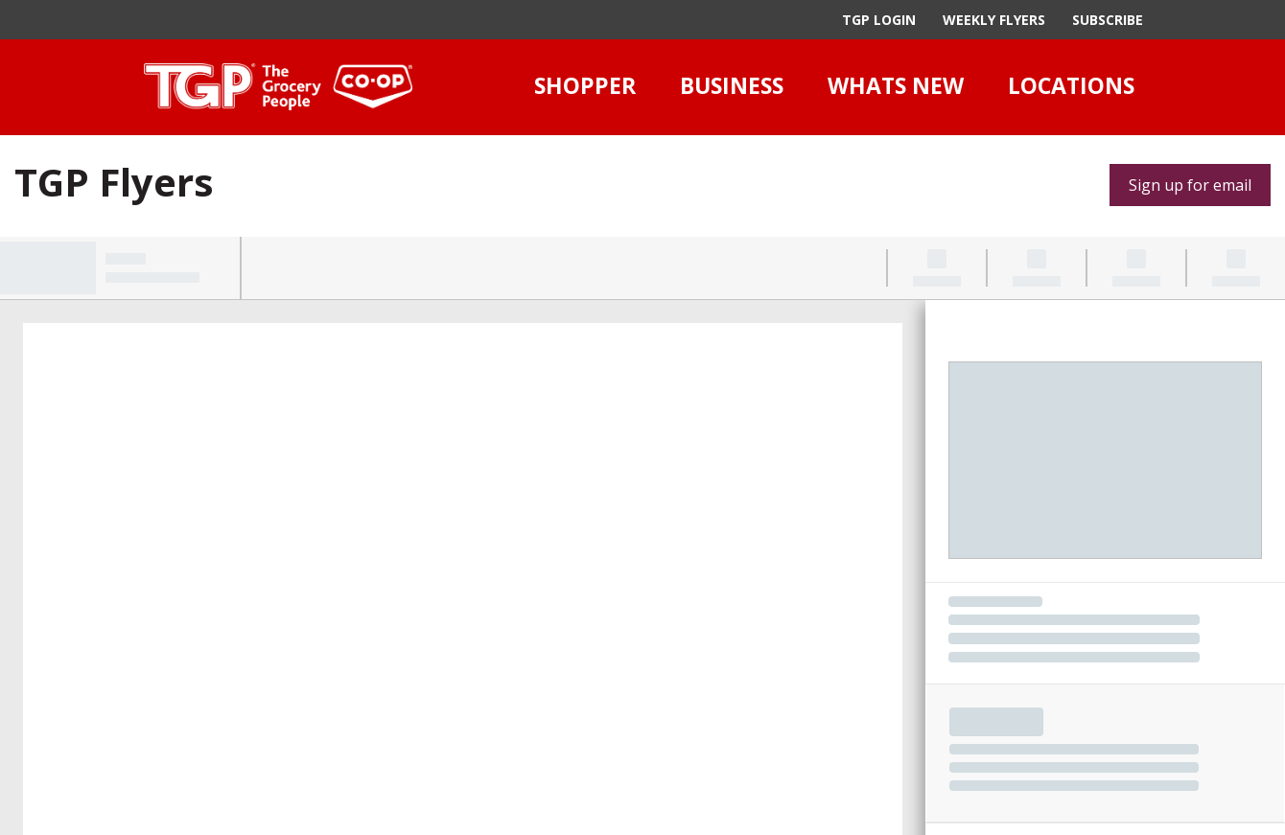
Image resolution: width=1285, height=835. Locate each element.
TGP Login (879, 20)
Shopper (585, 85)
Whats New (896, 85)
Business (731, 85)
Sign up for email (1190, 185)
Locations (1071, 85)
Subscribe (1107, 20)
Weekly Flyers (994, 20)
